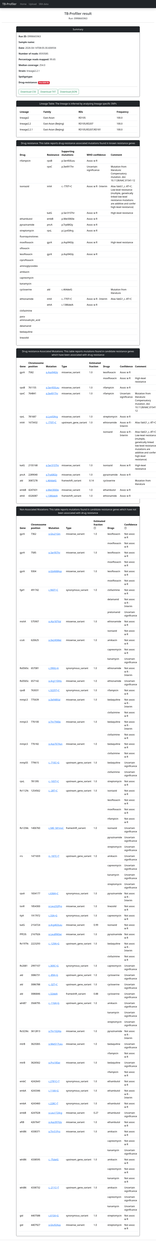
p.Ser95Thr (54, 552)
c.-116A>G (53, 1003)
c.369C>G (53, 965)
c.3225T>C (54, 690)
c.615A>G (53, 1215)
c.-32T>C (53, 984)
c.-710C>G (53, 762)
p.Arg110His (55, 681)
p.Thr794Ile (54, 721)
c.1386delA (52, 495)
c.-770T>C (51, 422)
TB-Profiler (9, 4)
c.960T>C (53, 590)
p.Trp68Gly (51, 474)
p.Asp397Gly (55, 1122)
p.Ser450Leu (52, 387)
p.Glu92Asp (54, 1225)
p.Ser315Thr (52, 465)
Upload (33, 4)
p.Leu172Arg (55, 1112)
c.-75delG (53, 1159)
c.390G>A (53, 668)
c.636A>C (53, 893)
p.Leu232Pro (55, 906)
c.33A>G (52, 915)
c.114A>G (53, 1090)
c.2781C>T (54, 1081)
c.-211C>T (53, 1187)
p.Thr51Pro (54, 1131)
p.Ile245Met (54, 640)
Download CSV (28, 91)
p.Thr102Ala (54, 1031)
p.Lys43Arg (52, 416)
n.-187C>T (53, 856)
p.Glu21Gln (54, 533)
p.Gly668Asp (55, 571)
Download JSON (68, 91)
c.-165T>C (53, 781)
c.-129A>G (53, 943)
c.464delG (51, 480)
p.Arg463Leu (55, 925)
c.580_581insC (56, 828)
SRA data (43, 4)
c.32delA (53, 993)
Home (23, 4)
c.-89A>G (53, 975)
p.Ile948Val (54, 699)
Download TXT (48, 91)
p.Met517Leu (55, 1044)
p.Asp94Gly (52, 372)
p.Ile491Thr (52, 393)
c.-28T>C (53, 790)
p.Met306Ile (52, 490)
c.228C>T (53, 1103)
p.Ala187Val (54, 621)
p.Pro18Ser (54, 1062)
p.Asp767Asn (55, 744)
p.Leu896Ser (55, 934)
